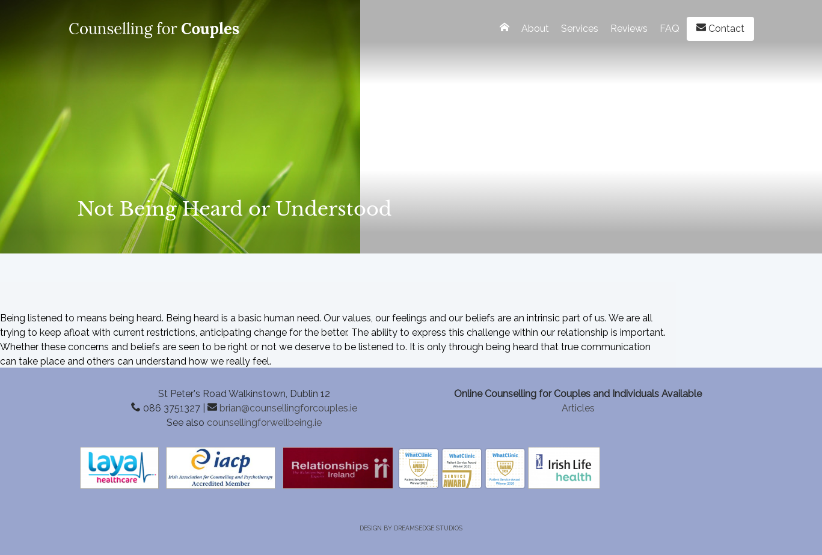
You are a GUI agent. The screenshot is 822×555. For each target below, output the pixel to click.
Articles (578, 408)
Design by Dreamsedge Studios (411, 528)
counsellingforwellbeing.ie (264, 422)
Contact (720, 28)
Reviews (629, 28)
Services (579, 28)
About (535, 28)
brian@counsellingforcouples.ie (288, 408)
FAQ (669, 28)
